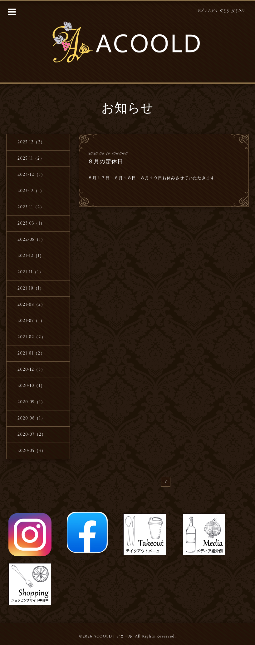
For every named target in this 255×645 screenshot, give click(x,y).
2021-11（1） (30, 272)
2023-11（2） (30, 207)
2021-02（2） (31, 337)
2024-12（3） (31, 174)
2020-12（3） (31, 369)
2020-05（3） (31, 450)
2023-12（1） (30, 190)
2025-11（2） (30, 158)
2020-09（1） (31, 401)
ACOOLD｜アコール (113, 636)
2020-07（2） (31, 434)
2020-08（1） (31, 418)
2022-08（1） (31, 239)
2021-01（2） (31, 353)
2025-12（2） (31, 142)
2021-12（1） (30, 255)
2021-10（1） (30, 288)
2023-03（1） (31, 223)
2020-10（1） (31, 385)
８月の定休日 (105, 161)
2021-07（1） (31, 320)
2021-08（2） (31, 304)
